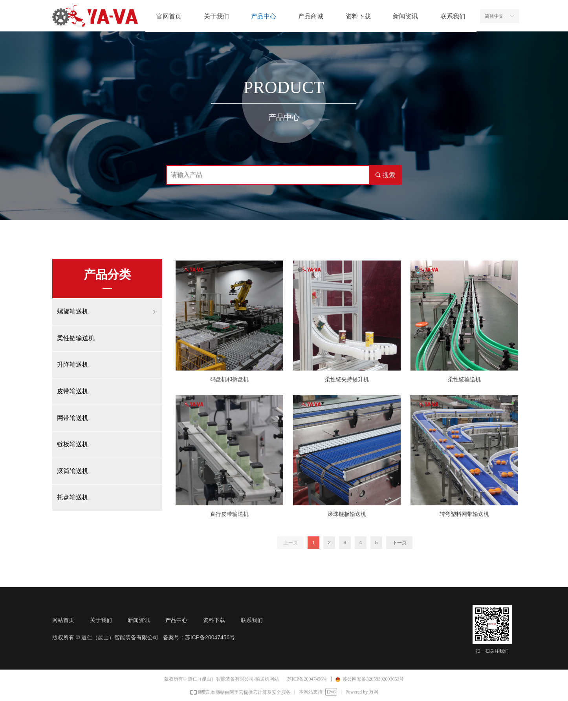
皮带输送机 (72, 391)
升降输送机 (72, 364)
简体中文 (494, 16)
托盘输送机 (72, 497)
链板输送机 (72, 444)
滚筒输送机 (72, 471)
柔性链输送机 (76, 338)
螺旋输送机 (107, 311)
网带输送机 (72, 418)
